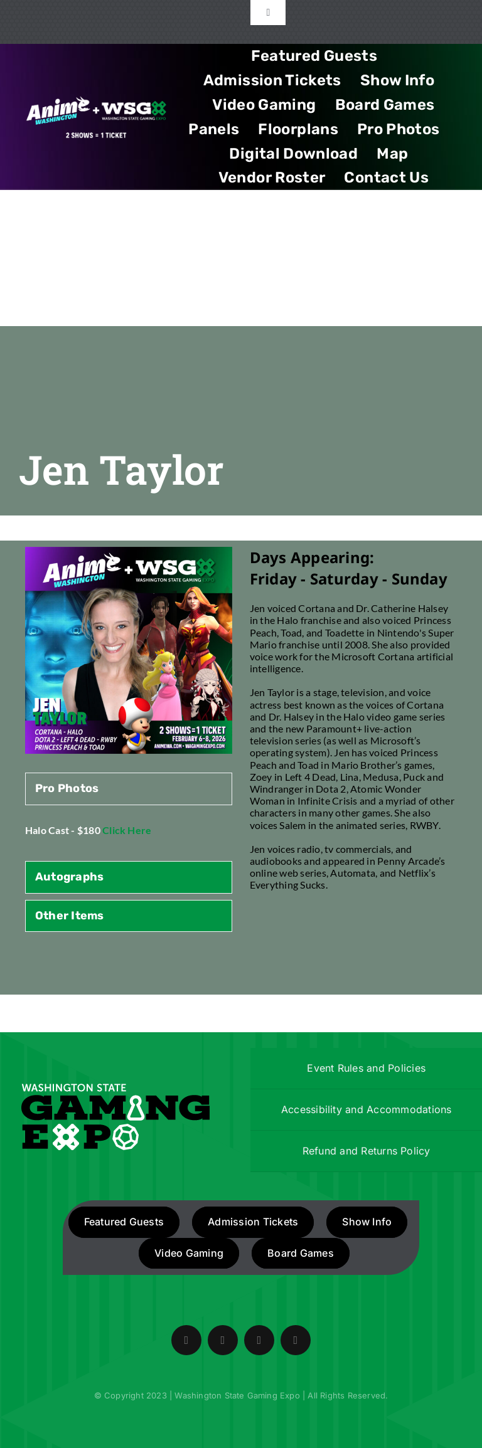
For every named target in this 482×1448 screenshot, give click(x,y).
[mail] (296, 1340)
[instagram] (259, 1340)
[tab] (128, 789)
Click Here (126, 830)
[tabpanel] (128, 836)
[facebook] (186, 1340)
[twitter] (223, 1340)
